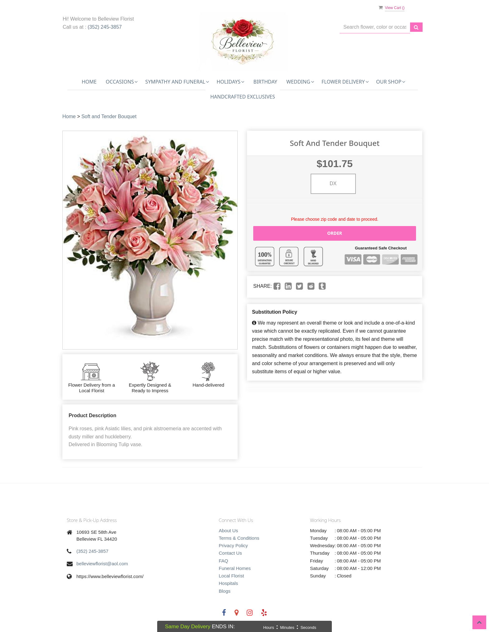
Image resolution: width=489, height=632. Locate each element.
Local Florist (231, 575)
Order (334, 233)
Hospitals (228, 583)
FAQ (223, 560)
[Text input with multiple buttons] (375, 27)
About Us (228, 530)
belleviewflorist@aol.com (102, 563)
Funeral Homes (235, 568)
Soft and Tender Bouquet (109, 116)
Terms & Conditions (239, 538)
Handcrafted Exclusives (242, 96)
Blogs (225, 591)
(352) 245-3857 (105, 27)
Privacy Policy (233, 545)
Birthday (265, 81)
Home (89, 81)
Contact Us (230, 553)
